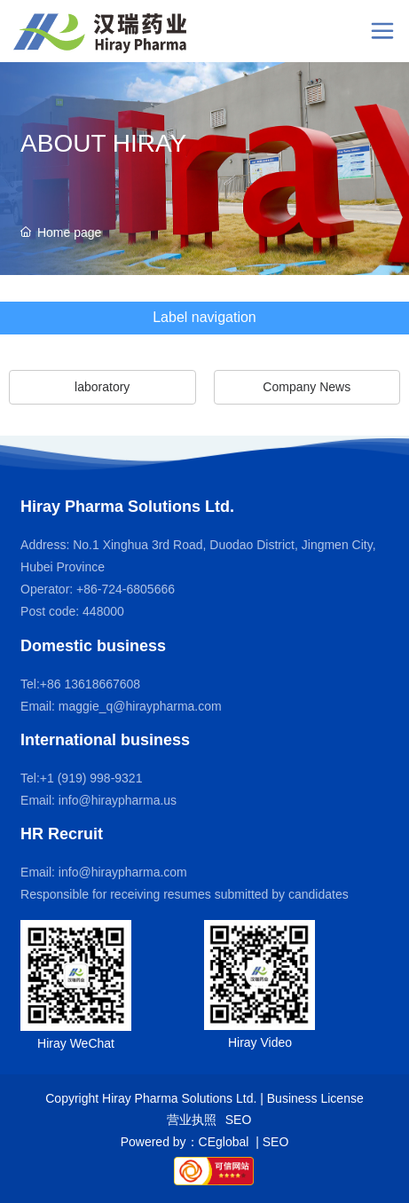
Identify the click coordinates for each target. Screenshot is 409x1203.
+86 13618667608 (90, 684)
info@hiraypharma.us (118, 800)
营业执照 (191, 1120)
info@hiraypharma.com (123, 872)
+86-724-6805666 (124, 589)
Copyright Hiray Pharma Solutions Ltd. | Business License (204, 1098)
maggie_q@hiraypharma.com (140, 706)
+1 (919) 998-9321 (91, 778)
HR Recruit (61, 834)
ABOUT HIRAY (103, 143)
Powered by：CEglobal (187, 1142)
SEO (238, 1120)
